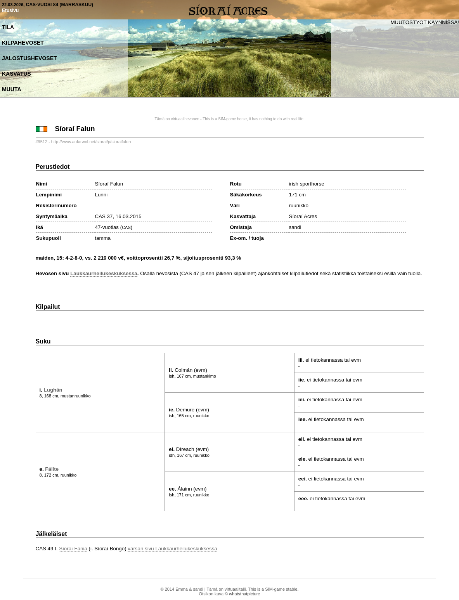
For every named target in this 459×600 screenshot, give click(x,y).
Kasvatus (16, 74)
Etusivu (10, 10)
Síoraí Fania (73, 548)
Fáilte (52, 469)
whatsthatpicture (244, 593)
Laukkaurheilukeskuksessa (103, 273)
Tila (8, 27)
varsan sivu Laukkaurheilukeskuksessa (172, 548)
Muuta (11, 89)
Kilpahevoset (23, 43)
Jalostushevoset (29, 58)
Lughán (53, 390)
